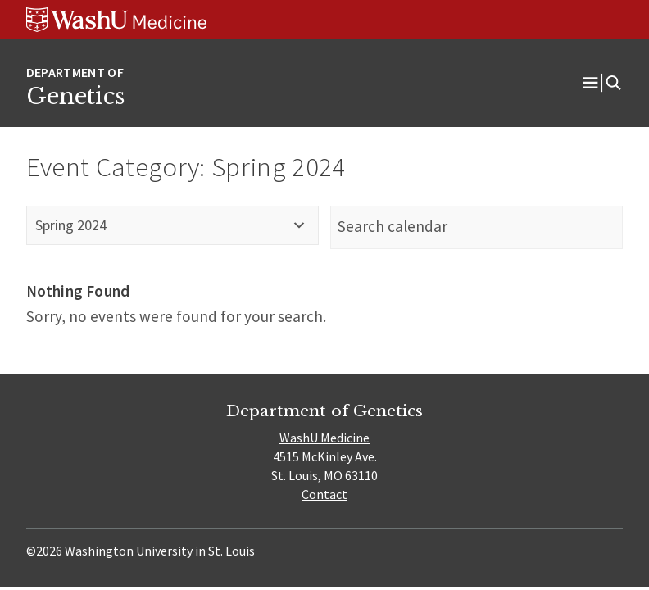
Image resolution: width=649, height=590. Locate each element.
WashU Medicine (324, 437)
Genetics (75, 96)
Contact (324, 494)
